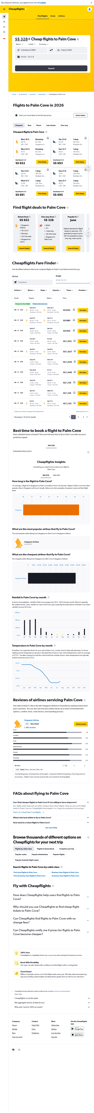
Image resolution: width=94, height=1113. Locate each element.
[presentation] (78, 39)
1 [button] (73, 417)
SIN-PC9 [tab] (46, 534)
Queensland (42, 94)
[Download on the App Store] (77, 1095)
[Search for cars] (4, 26)
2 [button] (78, 417)
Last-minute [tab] (51, 125)
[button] (91, 2)
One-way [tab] (64, 125)
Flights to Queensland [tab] (45, 907)
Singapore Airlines (31, 779)
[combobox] (20, 44)
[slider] (91, 283)
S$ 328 (21, 39)
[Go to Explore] (4, 32)
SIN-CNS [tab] (51, 445)
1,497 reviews (30, 786)
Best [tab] (29, 125)
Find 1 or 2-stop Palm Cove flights (28, 871)
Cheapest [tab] (19, 125)
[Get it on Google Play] (77, 1090)
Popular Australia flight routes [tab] (27, 918)
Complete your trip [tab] (66, 907)
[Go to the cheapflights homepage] (18, 9)
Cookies (42, 2)
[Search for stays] (4, 21)
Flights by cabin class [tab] (23, 907)
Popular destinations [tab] (40, 913)
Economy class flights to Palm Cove (65, 934)
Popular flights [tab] (59, 913)
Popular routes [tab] (21, 913)
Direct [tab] (38, 125)
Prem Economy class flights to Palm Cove (29, 934)
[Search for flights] (4, 16)
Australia (32, 94)
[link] (24, 248)
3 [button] (83, 417)
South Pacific (23, 94)
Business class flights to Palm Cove (65, 931)
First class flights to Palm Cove (25, 931)
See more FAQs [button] (51, 886)
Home (14, 94)
